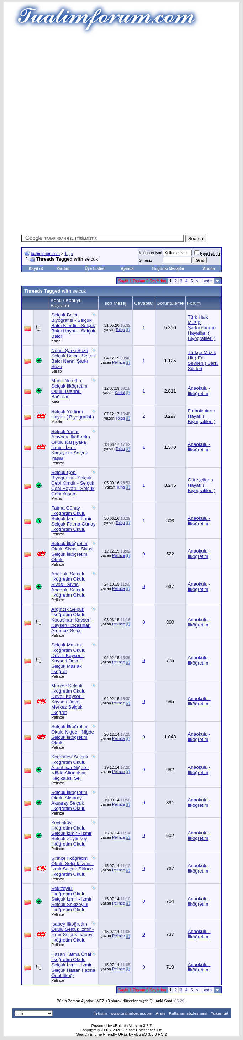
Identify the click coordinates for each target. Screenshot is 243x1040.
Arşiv (160, 1013)
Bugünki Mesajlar (168, 268)
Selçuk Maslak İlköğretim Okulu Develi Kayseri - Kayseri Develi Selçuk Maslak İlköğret (68, 658)
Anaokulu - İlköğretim (199, 390)
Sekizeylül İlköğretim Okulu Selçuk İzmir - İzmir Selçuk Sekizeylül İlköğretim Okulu (71, 899)
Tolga (120, 329)
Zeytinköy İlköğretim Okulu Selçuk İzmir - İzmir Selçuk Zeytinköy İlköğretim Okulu (71, 833)
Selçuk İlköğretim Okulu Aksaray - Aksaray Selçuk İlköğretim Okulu (69, 800)
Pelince (118, 362)
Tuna (120, 487)
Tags (68, 253)
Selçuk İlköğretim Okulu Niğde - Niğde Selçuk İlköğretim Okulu (72, 734)
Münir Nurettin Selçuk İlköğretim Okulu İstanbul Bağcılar (69, 388)
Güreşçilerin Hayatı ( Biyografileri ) (202, 485)
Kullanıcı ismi (150, 253)
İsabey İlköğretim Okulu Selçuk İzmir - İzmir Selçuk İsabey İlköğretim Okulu (72, 932)
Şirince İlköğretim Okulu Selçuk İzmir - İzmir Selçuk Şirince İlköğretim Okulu (72, 866)
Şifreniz (145, 260)
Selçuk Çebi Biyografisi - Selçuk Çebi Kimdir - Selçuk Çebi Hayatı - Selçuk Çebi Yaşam (72, 483)
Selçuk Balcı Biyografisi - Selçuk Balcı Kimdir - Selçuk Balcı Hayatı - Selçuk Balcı (73, 325)
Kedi (55, 401)
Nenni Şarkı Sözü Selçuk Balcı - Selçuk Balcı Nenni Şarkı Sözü (73, 358)
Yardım (62, 268)
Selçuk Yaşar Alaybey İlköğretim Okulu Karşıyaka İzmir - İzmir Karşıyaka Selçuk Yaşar (70, 445)
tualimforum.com (45, 253)
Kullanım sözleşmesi (188, 1013)
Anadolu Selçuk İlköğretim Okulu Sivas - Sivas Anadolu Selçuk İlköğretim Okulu (68, 584)
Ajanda (127, 268)
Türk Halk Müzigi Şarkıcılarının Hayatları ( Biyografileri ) (202, 327)
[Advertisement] (132, 85)
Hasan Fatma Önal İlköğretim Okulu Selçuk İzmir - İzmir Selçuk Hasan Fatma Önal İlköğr (73, 964)
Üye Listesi (95, 268)
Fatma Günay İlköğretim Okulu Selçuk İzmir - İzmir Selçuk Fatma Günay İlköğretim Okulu (73, 518)
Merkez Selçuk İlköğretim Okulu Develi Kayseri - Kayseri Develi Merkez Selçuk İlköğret (68, 699)
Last (207, 281)
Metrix (56, 422)
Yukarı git (219, 1013)
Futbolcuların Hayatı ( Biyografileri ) (202, 416)
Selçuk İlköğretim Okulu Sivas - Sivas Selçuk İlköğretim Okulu (72, 551)
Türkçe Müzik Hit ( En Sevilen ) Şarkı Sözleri (203, 360)
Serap (56, 371)
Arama (209, 268)
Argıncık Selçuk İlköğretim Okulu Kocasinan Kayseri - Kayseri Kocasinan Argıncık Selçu (72, 620)
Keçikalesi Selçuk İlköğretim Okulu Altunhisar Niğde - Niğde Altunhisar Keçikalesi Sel (70, 767)
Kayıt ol (36, 268)
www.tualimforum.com (131, 1013)
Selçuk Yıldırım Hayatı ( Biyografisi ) (72, 414)
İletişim (100, 1013)
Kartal (56, 341)
